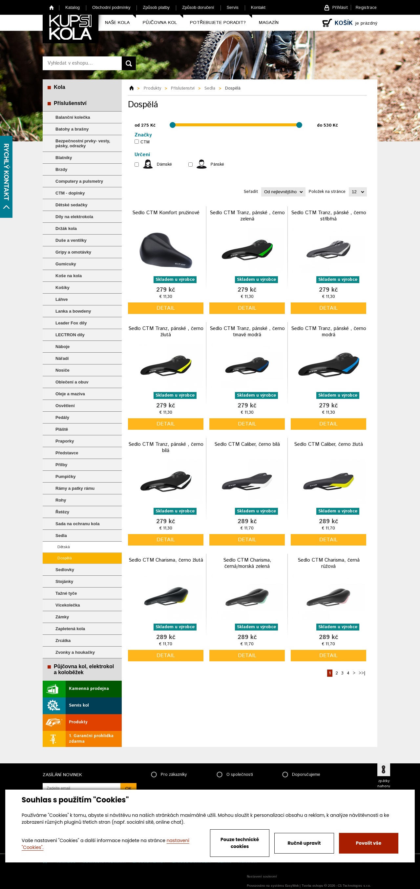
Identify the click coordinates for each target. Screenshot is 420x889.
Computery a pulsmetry (79, 181)
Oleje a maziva (70, 393)
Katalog (72, 7)
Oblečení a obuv (71, 382)
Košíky (62, 287)
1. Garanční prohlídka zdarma (91, 739)
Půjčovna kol (160, 22)
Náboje (62, 346)
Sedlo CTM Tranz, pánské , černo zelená (247, 216)
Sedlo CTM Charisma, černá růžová (329, 563)
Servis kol (79, 705)
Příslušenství (70, 103)
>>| (362, 673)
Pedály (62, 417)
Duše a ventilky (71, 240)
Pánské (217, 164)
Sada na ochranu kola (77, 523)
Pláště (61, 429)
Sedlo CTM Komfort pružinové (166, 212)
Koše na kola (68, 275)
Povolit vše (368, 843)
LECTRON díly (70, 334)
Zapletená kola (70, 628)
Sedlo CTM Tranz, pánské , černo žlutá (165, 332)
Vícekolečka (67, 605)
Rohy (60, 500)
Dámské (164, 164)
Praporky (64, 441)
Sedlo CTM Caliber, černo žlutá (328, 444)
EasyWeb (292, 885)
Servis (233, 7)
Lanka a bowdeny (73, 311)
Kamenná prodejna (89, 689)
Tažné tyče (66, 593)
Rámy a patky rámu (74, 488)
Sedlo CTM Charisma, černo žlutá (166, 560)
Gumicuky (65, 263)
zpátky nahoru (383, 783)
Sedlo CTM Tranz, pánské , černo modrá (328, 332)
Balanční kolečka (72, 117)
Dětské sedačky (71, 204)
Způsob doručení (198, 7)
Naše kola (117, 22)
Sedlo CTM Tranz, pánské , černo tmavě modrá (247, 332)
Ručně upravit (304, 843)
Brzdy (61, 169)
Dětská (63, 547)
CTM (145, 142)
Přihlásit (340, 8)
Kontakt (258, 7)
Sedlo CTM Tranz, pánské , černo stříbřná (328, 216)
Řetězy (62, 511)
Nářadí (62, 358)
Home (51, 7)
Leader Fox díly (71, 322)
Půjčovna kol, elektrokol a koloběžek (84, 669)
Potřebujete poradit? (218, 22)
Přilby (61, 464)
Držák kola (66, 228)
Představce (66, 452)
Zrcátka (63, 640)
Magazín (269, 22)
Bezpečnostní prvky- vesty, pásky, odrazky (82, 143)
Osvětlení (65, 405)
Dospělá (64, 558)
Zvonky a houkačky (75, 652)
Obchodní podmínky (111, 7)
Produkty (78, 722)
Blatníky (63, 157)
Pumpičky (65, 476)
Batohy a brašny (72, 129)
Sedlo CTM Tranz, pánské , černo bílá (165, 447)
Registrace (366, 8)
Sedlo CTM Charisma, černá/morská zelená (247, 563)
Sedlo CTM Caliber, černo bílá (247, 444)
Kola (59, 87)
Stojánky (64, 581)
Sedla (61, 535)
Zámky (62, 616)
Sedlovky (64, 569)
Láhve (61, 299)
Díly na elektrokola (74, 216)
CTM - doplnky (70, 193)
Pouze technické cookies (239, 843)
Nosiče (62, 370)
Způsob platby (156, 7)
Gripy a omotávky (73, 252)
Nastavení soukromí (262, 876)
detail (166, 308)
